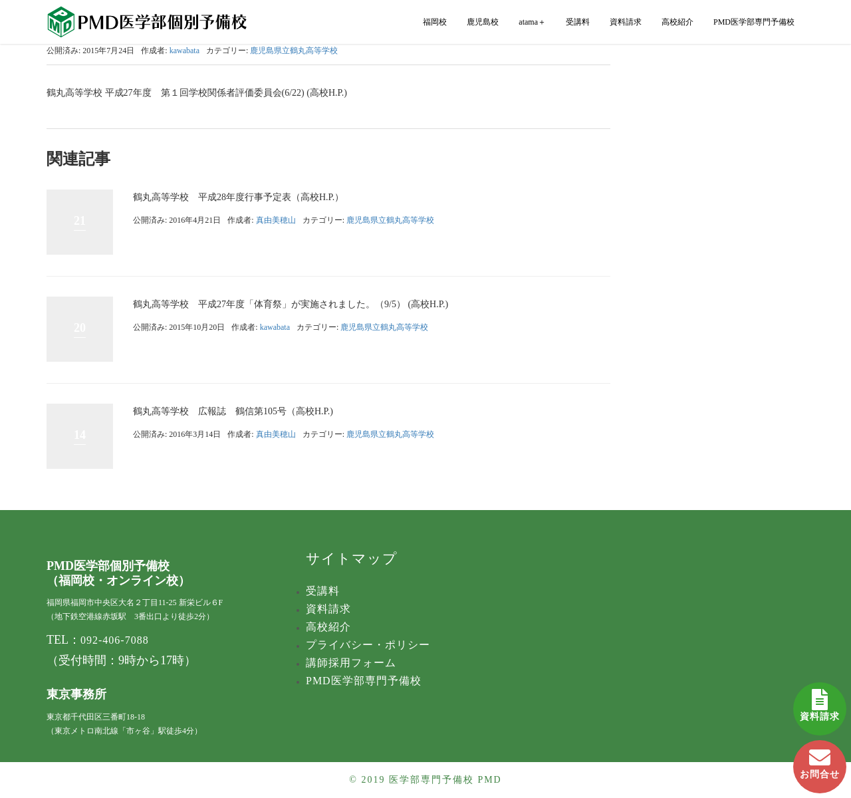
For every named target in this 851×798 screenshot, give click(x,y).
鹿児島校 (483, 22)
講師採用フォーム (351, 662)
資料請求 (820, 702)
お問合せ (820, 759)
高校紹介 (677, 22)
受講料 (578, 22)
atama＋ (532, 22)
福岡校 (435, 22)
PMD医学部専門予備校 (753, 22)
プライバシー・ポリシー (368, 644)
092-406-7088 (114, 640)
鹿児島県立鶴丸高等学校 (294, 50)
